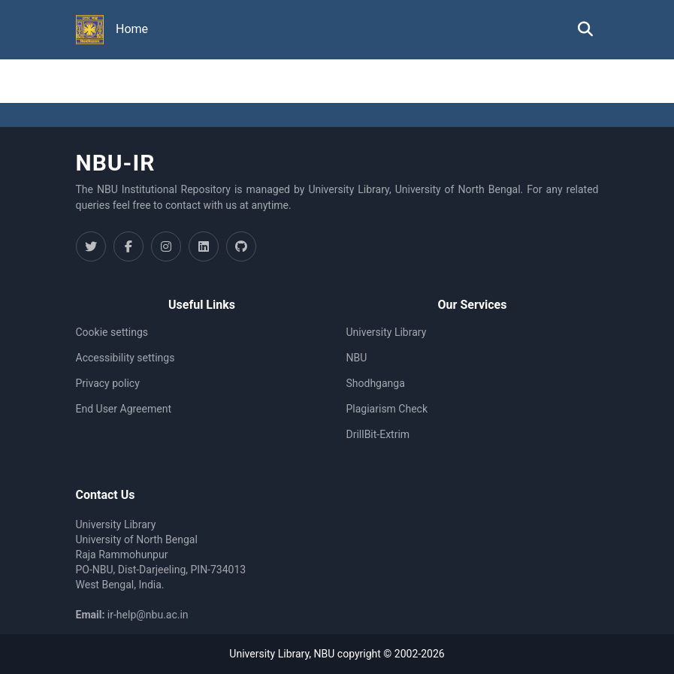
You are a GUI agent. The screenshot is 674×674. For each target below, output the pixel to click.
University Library (386, 332)
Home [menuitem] (132, 29)
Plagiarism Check (387, 408)
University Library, (271, 654)
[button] (90, 30)
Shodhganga (375, 383)
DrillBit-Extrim (378, 434)
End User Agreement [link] (123, 408)
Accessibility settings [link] (125, 357)
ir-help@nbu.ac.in (148, 615)
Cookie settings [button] (112, 332)
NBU (356, 357)
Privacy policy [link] (108, 383)
